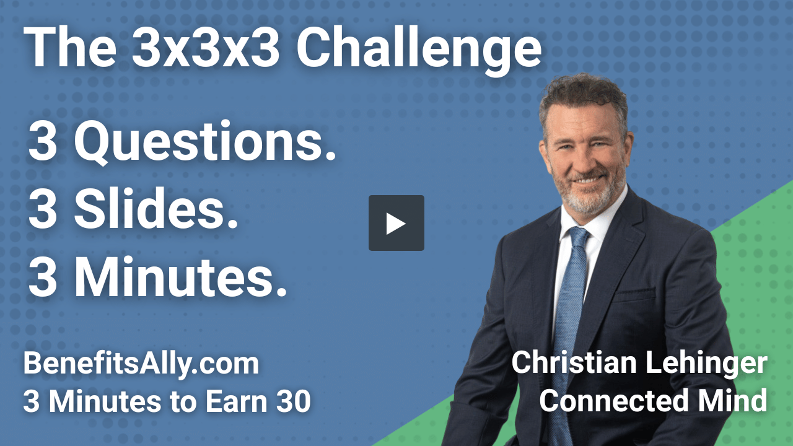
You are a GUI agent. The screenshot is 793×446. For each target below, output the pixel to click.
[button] (396, 223)
